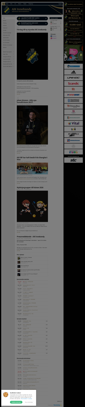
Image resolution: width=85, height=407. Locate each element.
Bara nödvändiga (29, 402)
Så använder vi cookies (26, 398)
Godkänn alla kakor (16, 402)
